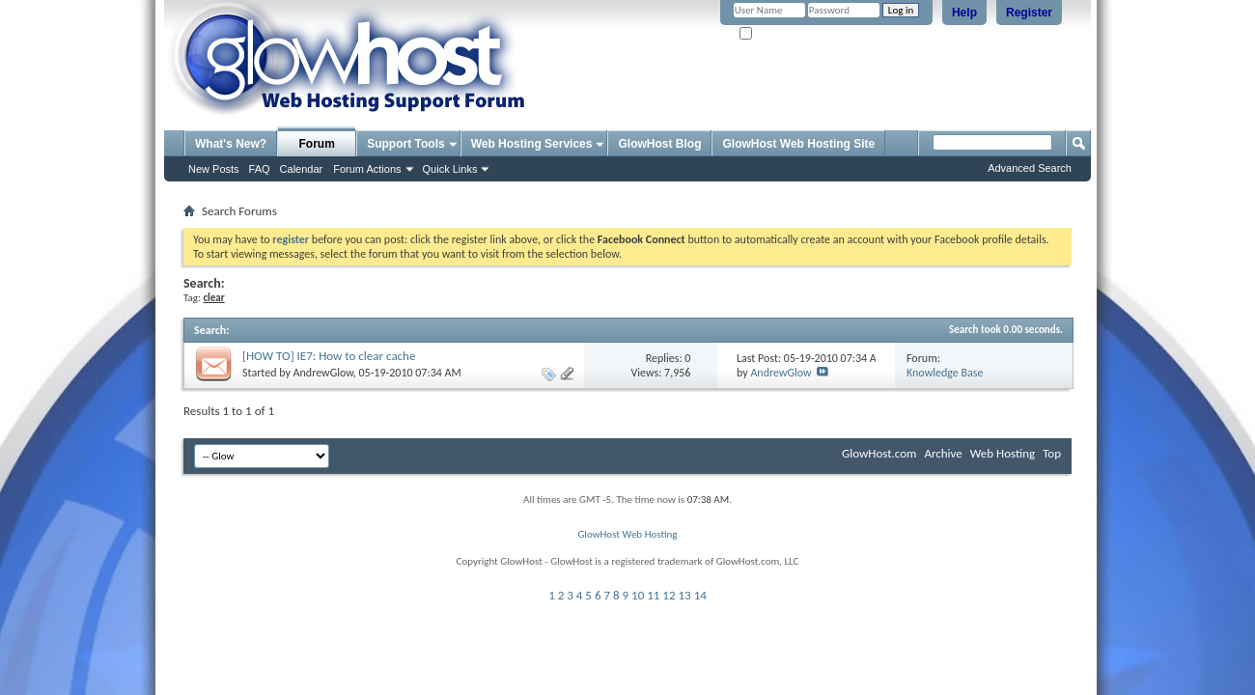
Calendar (301, 169)
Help (964, 12)
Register (1029, 12)
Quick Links (450, 169)
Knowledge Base (944, 372)
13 (685, 595)
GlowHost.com (879, 453)
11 (653, 595)
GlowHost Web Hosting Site (798, 144)
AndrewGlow (323, 372)
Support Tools (405, 144)
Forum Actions (367, 169)
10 (637, 595)
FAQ (259, 169)
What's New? (230, 144)
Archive (943, 453)
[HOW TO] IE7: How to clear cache (328, 355)
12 (668, 595)
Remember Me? (781, 34)
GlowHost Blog (659, 144)
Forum (317, 144)
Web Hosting (1002, 453)
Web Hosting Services (532, 144)
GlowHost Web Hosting (627, 534)
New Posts (213, 169)
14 (700, 595)
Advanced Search (1030, 168)
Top (1052, 453)
